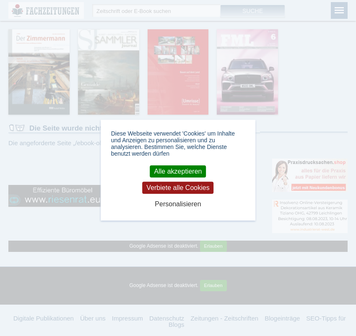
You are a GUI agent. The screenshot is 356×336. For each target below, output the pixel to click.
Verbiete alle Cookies (177, 187)
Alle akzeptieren (178, 171)
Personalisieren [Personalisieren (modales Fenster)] (178, 204)
